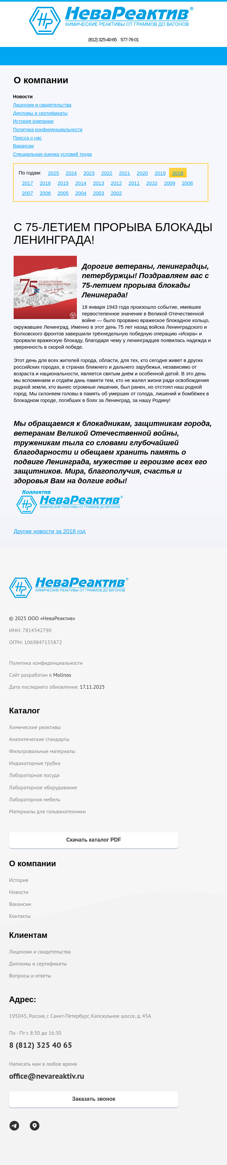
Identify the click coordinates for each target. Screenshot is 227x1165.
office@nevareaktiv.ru (46, 1076)
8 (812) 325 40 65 (40, 1045)
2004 (80, 193)
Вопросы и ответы (30, 975)
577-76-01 (129, 39)
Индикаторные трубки (34, 763)
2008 (187, 183)
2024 (71, 173)
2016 (45, 183)
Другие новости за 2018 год (50, 531)
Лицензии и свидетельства (42, 105)
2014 (80, 183)
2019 (159, 173)
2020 (142, 173)
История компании (33, 121)
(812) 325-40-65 (102, 39)
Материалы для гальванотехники (47, 811)
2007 (27, 193)
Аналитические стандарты (39, 739)
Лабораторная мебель (34, 799)
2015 (63, 183)
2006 (45, 193)
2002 (116, 193)
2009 (169, 183)
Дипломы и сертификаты (40, 113)
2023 (89, 173)
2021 (124, 173)
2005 (63, 193)
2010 (151, 183)
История (18, 880)
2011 (133, 183)
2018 (177, 173)
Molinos (62, 674)
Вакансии (23, 146)
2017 (27, 183)
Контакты (20, 916)
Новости (18, 892)
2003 (98, 193)
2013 (98, 183)
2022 (106, 173)
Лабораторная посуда (34, 775)
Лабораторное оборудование (43, 787)
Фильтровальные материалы (42, 751)
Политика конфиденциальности (48, 129)
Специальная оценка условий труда (52, 154)
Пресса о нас (27, 138)
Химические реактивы (35, 727)
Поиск (115, 56)
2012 (116, 183)
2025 (53, 173)
